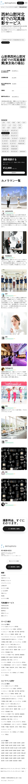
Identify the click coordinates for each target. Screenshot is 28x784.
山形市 (3, 122)
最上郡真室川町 (13, 140)
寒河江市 (4, 125)
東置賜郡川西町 (5, 146)
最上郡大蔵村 (22, 140)
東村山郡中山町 (14, 130)
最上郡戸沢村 (13, 143)
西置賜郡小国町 (14, 146)
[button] (4, 198)
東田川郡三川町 (5, 151)
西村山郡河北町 (5, 133)
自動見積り (20, 3)
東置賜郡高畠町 (21, 143)
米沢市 (8, 122)
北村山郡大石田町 (6, 138)
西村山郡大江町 (14, 135)
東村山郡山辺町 (5, 130)
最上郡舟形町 (5, 140)
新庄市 (24, 122)
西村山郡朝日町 (5, 135)
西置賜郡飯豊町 (14, 148)
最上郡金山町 (15, 138)
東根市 (8, 127)
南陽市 (19, 127)
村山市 (14, 125)
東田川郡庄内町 (14, 151)
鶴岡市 (13, 122)
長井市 (19, 125)
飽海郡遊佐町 (22, 151)
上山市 (9, 125)
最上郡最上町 (22, 138)
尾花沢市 (14, 127)
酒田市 (19, 122)
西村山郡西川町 (14, 133)
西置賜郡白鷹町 (5, 148)
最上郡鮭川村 (5, 143)
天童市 (3, 127)
